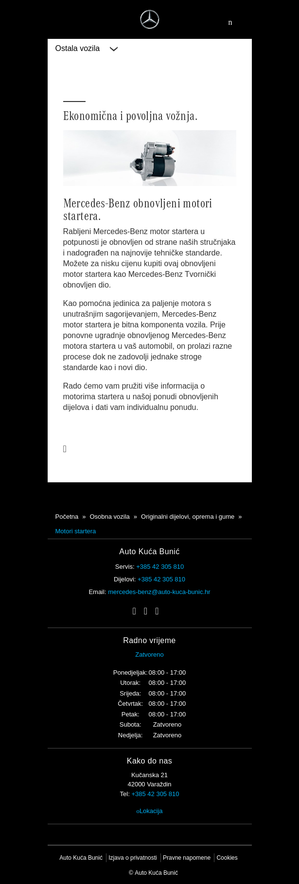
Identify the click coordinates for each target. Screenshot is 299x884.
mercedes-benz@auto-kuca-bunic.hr (159, 591)
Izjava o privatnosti (132, 857)
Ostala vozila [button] (86, 48)
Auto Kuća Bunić (81, 857)
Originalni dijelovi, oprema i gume (187, 516)
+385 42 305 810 (160, 566)
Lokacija (149, 811)
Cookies (226, 857)
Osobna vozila (109, 516)
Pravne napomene (187, 857)
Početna (67, 516)
